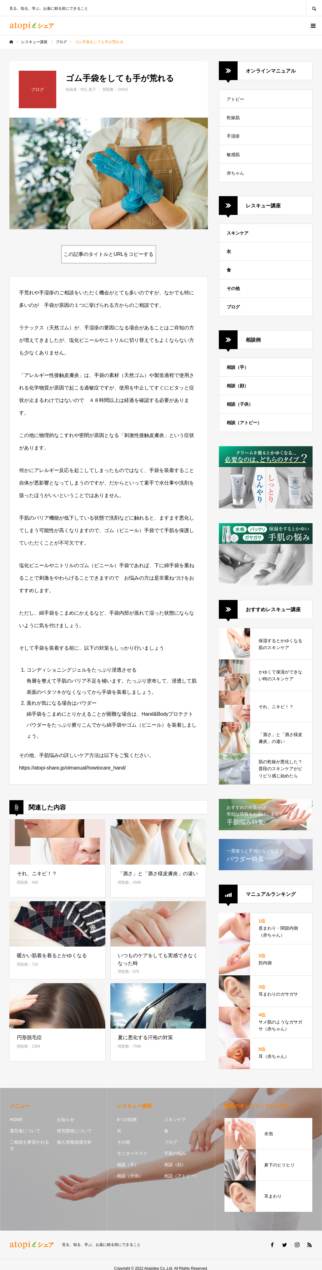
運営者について (25, 1130)
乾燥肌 (233, 117)
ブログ (233, 306)
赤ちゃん (235, 172)
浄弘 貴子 (88, 89)
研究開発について (74, 1130)
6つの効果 (127, 1119)
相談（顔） (238, 385)
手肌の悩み (175, 1153)
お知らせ (65, 1119)
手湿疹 (233, 136)
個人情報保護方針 (74, 1142)
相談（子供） (240, 404)
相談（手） (238, 367)
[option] (108, 173)
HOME (16, 1119)
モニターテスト (132, 1153)
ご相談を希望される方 (29, 1145)
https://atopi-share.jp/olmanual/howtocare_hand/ (72, 767)
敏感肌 (233, 154)
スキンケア (238, 233)
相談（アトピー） (244, 422)
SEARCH (314, 8)
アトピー (235, 99)
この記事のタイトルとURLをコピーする (108, 254)
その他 (233, 288)
